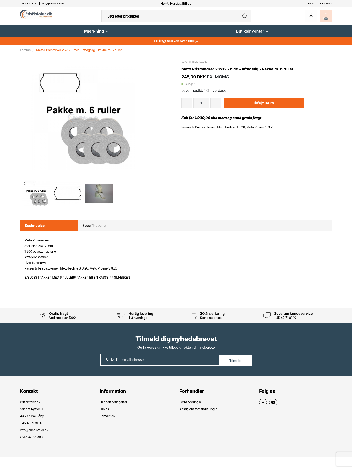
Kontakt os (107, 419)
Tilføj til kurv (263, 106)
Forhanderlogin (190, 405)
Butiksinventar (252, 34)
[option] (36, 196)
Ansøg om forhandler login (198, 412)
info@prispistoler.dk (34, 433)
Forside (25, 53)
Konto (311, 3)
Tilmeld (235, 363)
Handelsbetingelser (113, 405)
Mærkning (96, 34)
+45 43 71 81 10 (285, 321)
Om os (104, 412)
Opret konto (325, 3)
